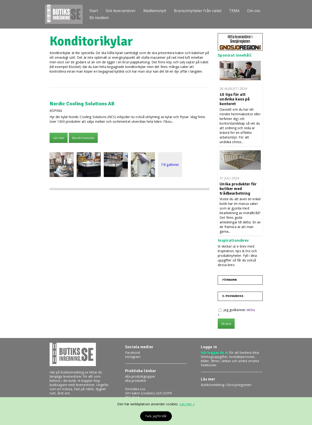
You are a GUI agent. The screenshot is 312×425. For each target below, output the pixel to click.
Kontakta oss (135, 389)
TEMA (239, 10)
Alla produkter (135, 380)
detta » (251, 310)
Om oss (259, 10)
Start (94, 10)
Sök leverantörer (123, 10)
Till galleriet (170, 165)
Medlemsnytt (157, 10)
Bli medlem (100, 18)
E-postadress (232, 296)
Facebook (132, 352)
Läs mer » (187, 404)
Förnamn (229, 280)
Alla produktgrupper (140, 376)
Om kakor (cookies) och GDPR (148, 393)
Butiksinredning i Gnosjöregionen (226, 385)
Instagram (133, 356)
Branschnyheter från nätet (201, 10)
